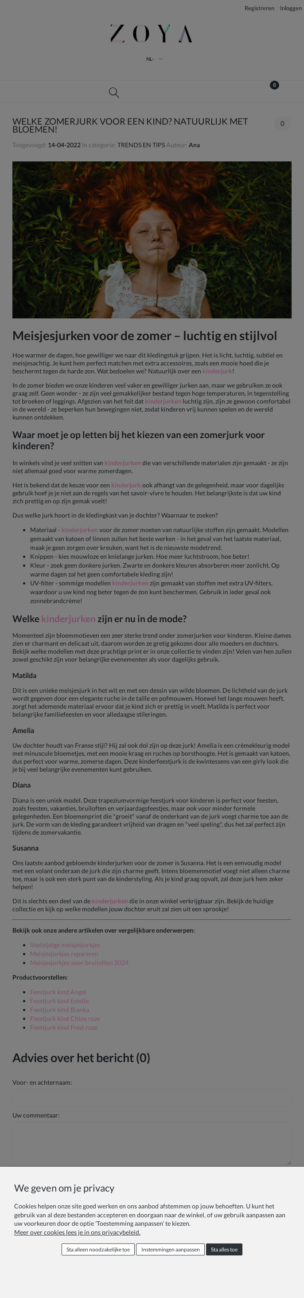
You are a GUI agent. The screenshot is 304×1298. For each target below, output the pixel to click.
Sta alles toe (224, 1249)
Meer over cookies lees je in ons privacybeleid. (77, 1232)
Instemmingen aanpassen (170, 1249)
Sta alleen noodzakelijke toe (98, 1249)
